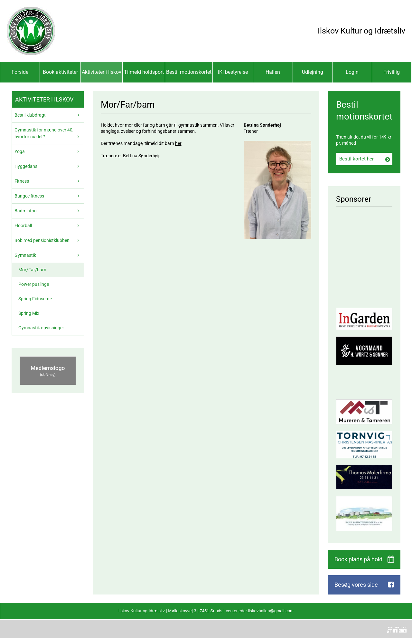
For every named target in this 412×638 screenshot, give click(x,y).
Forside (20, 72)
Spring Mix (28, 313)
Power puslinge (33, 284)
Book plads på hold (358, 559)
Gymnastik (25, 255)
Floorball (23, 225)
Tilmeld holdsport (144, 72)
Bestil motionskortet (188, 72)
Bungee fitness (29, 195)
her (178, 143)
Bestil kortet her (356, 159)
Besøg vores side (356, 584)
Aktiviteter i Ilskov (101, 72)
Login (352, 72)
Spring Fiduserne (35, 298)
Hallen (273, 72)
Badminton (25, 210)
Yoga (19, 151)
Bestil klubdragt (30, 115)
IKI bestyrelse (233, 72)
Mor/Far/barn (32, 269)
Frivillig (391, 72)
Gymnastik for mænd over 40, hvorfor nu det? (43, 133)
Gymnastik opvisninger (41, 327)
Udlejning (312, 72)
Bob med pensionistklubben (42, 240)
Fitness (21, 181)
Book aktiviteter (60, 72)
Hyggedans (25, 166)
